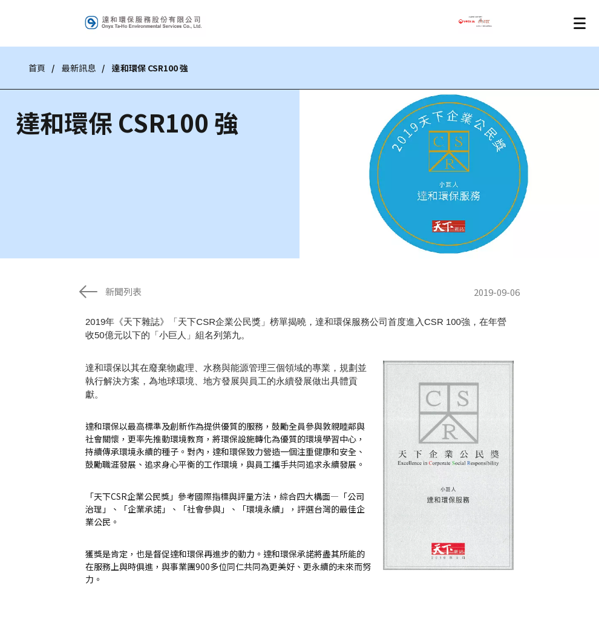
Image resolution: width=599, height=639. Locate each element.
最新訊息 (79, 68)
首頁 (36, 68)
